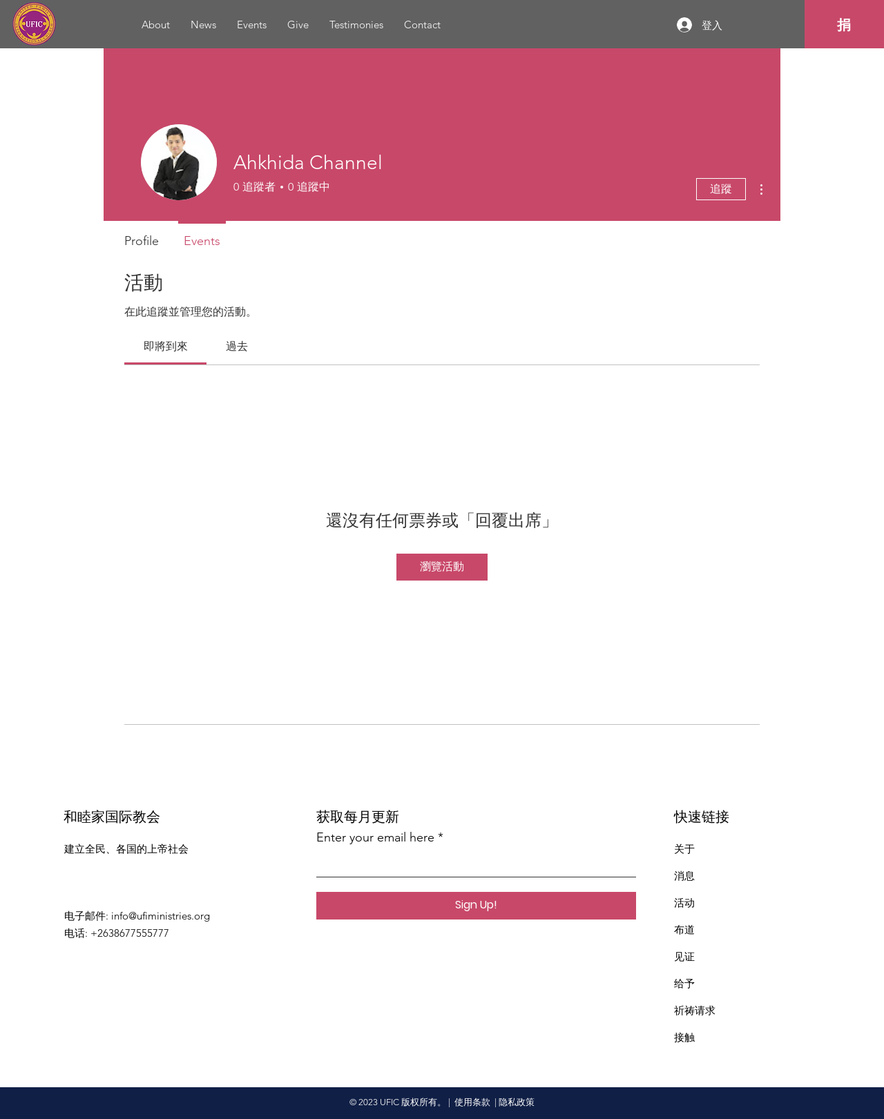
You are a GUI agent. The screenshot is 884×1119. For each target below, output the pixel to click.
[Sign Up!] (476, 905)
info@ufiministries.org (160, 915)
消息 (684, 875)
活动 (684, 902)
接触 (684, 1037)
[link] (166, 346)
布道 (684, 929)
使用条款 (472, 1102)
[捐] (844, 25)
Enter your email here (375, 837)
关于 (684, 848)
